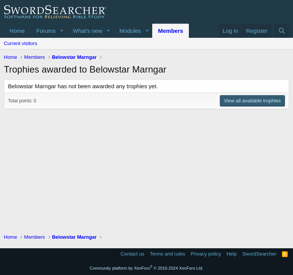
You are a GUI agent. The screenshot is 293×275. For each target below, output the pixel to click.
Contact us (132, 254)
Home (17, 31)
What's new (87, 31)
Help (232, 254)
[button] (61, 31)
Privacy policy (206, 254)
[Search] (281, 31)
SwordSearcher (259, 254)
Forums (46, 31)
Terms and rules (167, 254)
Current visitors (20, 43)
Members (170, 31)
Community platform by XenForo (146, 268)
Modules (130, 31)
